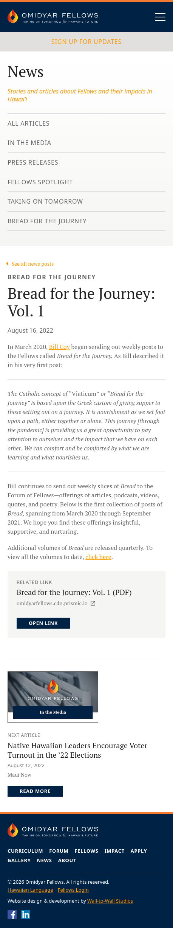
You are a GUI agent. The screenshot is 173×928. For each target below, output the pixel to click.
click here (98, 557)
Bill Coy (59, 347)
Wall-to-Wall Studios (110, 900)
